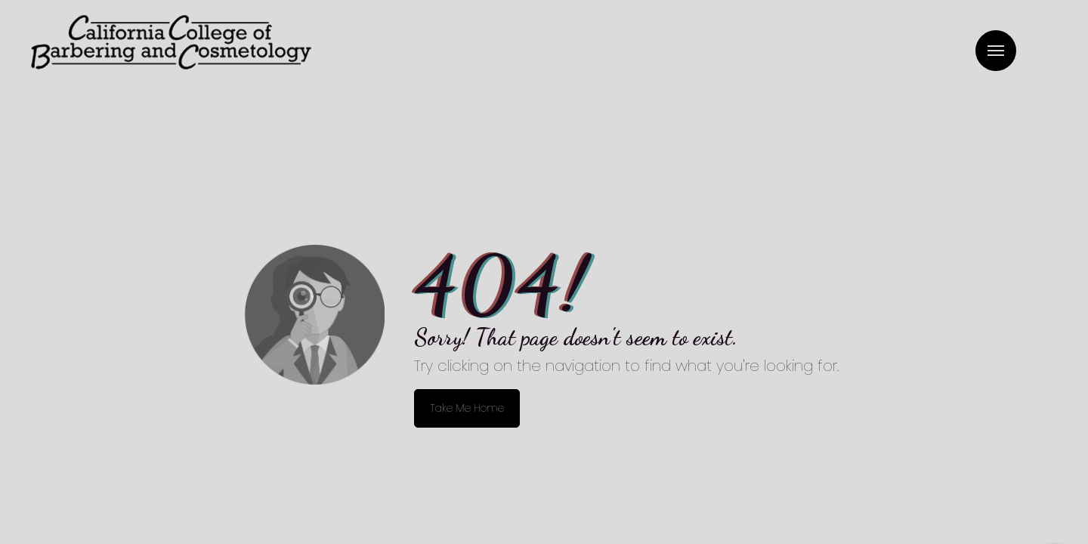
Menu (995, 50)
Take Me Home (467, 408)
